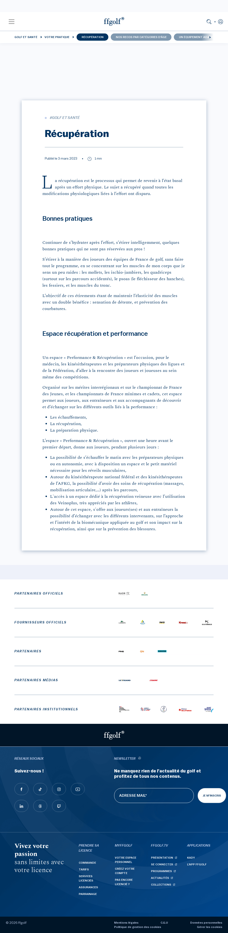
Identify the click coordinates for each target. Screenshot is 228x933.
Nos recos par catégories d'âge (141, 37)
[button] (11, 21)
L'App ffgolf (197, 864)
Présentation (162, 857)
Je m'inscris (212, 795)
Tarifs (84, 869)
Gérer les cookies (209, 927)
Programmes (161, 871)
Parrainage (88, 894)
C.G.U (164, 922)
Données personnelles (206, 922)
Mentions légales (126, 922)
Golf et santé (25, 37)
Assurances (88, 887)
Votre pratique (57, 37)
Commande (87, 862)
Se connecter (162, 864)
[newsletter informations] (140, 758)
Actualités (160, 877)
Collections (161, 884)
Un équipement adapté (197, 37)
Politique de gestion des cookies (137, 927)
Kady (191, 857)
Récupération (93, 37)
